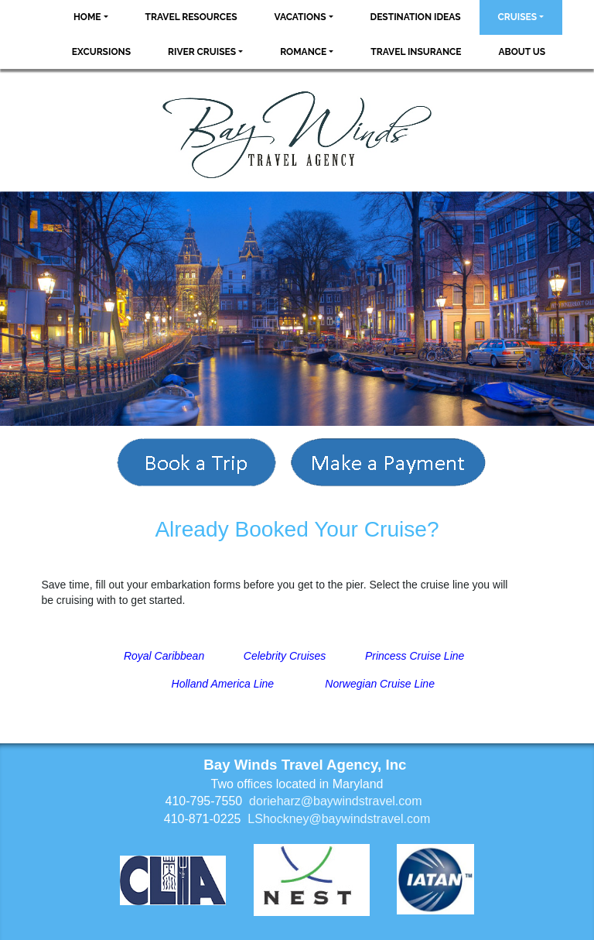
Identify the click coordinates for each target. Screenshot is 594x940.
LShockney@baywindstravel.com (339, 818)
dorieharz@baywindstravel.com (335, 801)
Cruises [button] (518, 17)
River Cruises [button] (202, 51)
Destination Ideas (415, 17)
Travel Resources (191, 17)
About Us (522, 51)
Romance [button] (303, 51)
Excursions (101, 51)
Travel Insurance (415, 51)
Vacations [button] (300, 17)
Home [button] (87, 17)
